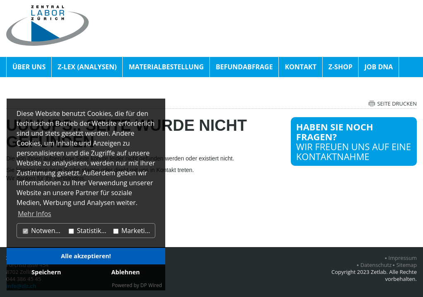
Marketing (133, 230)
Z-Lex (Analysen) (86, 66)
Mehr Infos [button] (34, 213)
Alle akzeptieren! (86, 256)
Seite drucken (397, 103)
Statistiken (89, 230)
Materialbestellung (166, 66)
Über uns (28, 66)
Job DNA (378, 66)
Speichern (46, 272)
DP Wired (151, 285)
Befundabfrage (244, 66)
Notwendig (43, 230)
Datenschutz (376, 265)
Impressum (402, 258)
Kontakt (300, 66)
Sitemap (406, 265)
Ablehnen (126, 272)
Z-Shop (340, 66)
